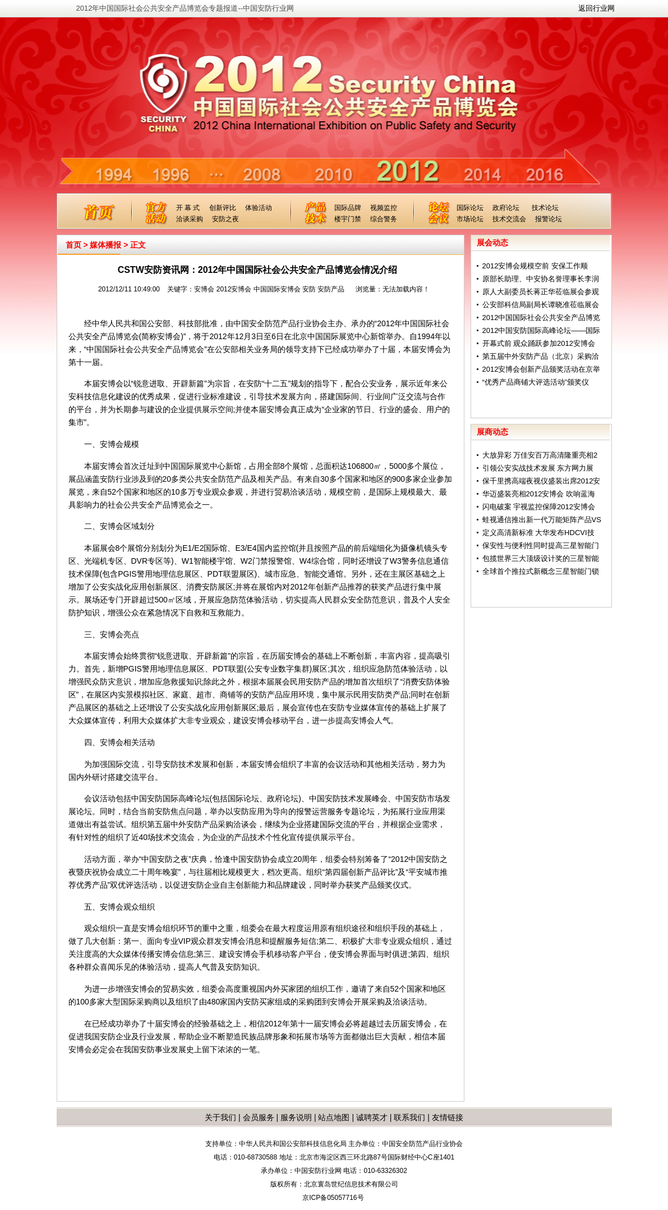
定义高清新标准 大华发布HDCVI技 (538, 532)
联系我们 (409, 1117)
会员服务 (258, 1117)
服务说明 (296, 1117)
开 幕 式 (188, 208)
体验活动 (258, 208)
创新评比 (222, 208)
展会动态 (492, 242)
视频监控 (383, 208)
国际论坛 (470, 208)
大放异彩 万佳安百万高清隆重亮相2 (540, 455)
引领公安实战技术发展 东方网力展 (538, 468)
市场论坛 (470, 219)
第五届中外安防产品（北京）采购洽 (540, 356)
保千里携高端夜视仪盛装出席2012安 (541, 481)
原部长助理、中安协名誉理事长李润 (540, 279)
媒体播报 (105, 244)
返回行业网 (596, 8)
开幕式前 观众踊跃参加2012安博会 (539, 343)
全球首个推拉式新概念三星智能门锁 (540, 571)
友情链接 (447, 1117)
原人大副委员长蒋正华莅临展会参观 (540, 291)
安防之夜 (225, 219)
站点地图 (333, 1117)
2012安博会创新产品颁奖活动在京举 (541, 369)
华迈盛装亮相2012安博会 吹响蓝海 (539, 494)
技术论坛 (545, 208)
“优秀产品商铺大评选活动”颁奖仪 (535, 382)
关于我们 (220, 1117)
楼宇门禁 (347, 219)
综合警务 (383, 219)
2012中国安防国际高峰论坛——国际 (541, 330)
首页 (73, 244)
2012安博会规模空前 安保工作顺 (535, 266)
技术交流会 (509, 219)
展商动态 (492, 431)
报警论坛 (548, 219)
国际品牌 (347, 208)
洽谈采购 (189, 219)
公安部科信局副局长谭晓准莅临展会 (540, 304)
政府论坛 (505, 208)
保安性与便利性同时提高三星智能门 (540, 545)
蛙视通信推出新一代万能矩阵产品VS (541, 519)
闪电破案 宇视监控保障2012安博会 (539, 507)
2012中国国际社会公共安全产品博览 (541, 317)
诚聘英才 (372, 1117)
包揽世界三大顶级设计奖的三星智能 (540, 558)
